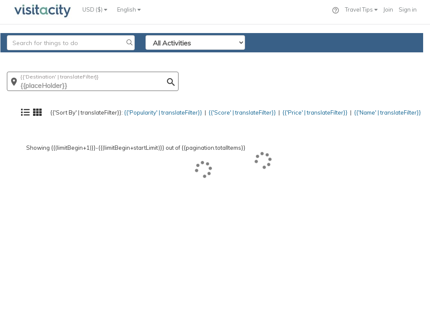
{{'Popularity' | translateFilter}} (143, 58)
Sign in (408, 9)
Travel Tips (361, 9)
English (129, 9)
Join (388, 9)
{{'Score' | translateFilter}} (227, 58)
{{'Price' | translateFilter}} (305, 58)
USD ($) (94, 9)
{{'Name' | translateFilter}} (383, 58)
